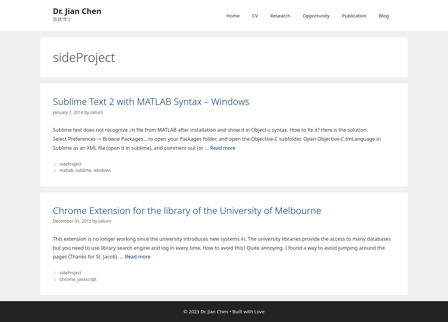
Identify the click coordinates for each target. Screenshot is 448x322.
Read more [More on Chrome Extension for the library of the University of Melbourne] (138, 256)
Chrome (67, 279)
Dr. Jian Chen (77, 11)
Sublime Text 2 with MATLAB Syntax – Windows (151, 101)
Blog (384, 15)
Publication (354, 15)
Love (259, 311)
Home (233, 15)
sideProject (70, 164)
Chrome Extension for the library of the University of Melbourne (187, 210)
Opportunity (316, 15)
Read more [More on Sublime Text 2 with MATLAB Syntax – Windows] (223, 147)
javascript (86, 279)
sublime (83, 170)
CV (255, 15)
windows (102, 170)
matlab (66, 170)
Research (280, 15)
